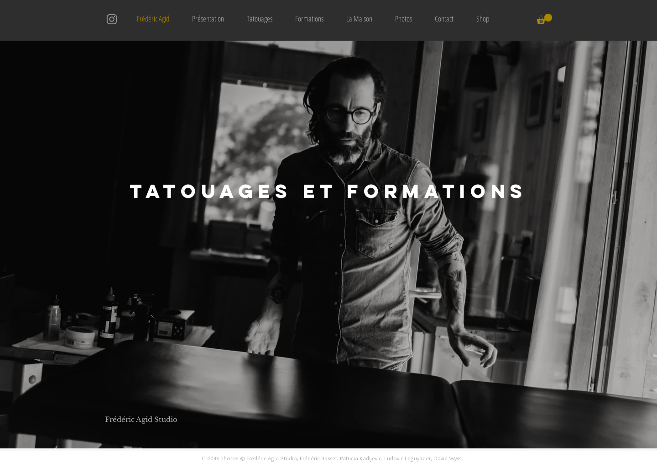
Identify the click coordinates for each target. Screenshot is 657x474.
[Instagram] (112, 19)
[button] (544, 19)
